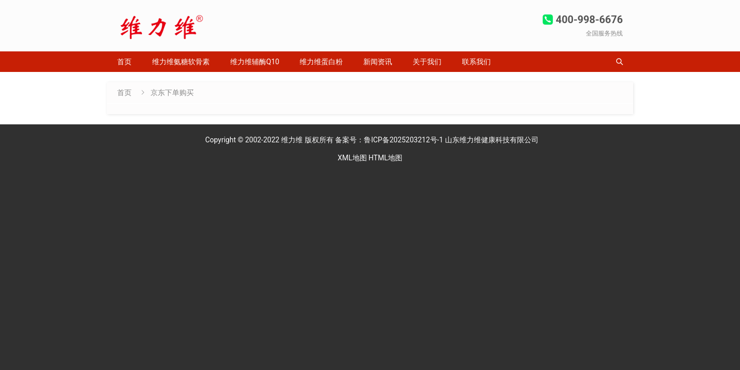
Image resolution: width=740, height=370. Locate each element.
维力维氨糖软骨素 (181, 62)
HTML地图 (385, 158)
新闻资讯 (377, 62)
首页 (124, 62)
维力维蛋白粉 (321, 62)
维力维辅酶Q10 (254, 62)
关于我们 (427, 62)
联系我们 (476, 62)
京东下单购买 (172, 92)
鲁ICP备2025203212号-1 (404, 140)
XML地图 (352, 158)
